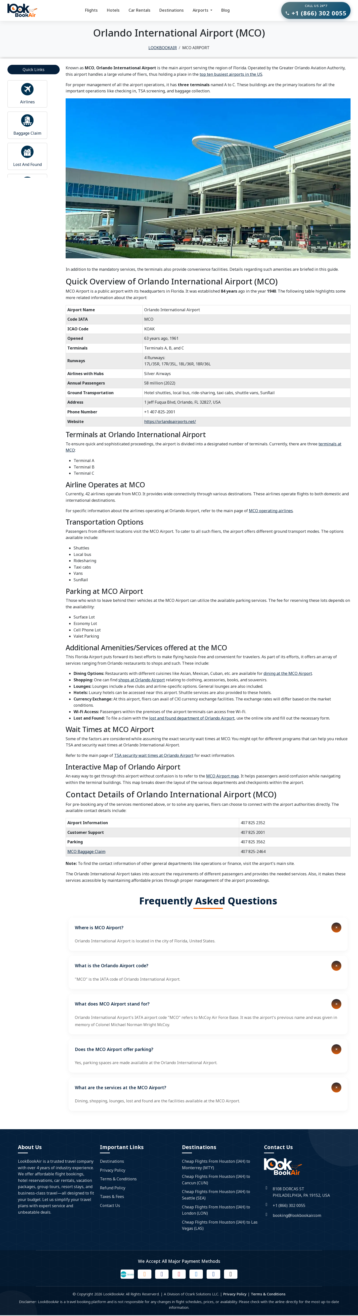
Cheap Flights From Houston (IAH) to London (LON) (216, 1210)
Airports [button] (201, 10)
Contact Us (110, 1205)
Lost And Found (27, 164)
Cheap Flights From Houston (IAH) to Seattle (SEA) (216, 1195)
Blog (225, 10)
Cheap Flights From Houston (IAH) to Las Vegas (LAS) (220, 1225)
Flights (91, 10)
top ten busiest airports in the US (231, 74)
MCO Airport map (222, 776)
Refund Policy (112, 1188)
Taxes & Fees (112, 1196)
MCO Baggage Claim (86, 851)
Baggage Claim (27, 133)
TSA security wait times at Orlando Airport (153, 755)
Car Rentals (139, 10)
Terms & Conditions (118, 1179)
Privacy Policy (112, 1170)
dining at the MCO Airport (288, 673)
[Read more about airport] (27, 89)
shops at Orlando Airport (141, 680)
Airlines (27, 102)
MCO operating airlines (271, 510)
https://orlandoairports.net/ (170, 421)
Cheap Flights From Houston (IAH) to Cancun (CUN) (216, 1180)
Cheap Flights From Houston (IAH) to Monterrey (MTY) (216, 1164)
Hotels (113, 10)
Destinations (171, 10)
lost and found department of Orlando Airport (191, 718)
